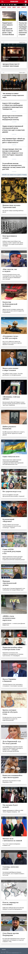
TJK (7, 5)
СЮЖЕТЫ (24, 7)
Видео (14, 7)
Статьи (9, 7)
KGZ (5, 5)
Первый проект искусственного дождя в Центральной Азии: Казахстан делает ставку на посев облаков (8, 28)
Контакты (4, 949)
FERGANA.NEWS (14, 2)
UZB (12, 5)
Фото (18, 7)
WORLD (15, 5)
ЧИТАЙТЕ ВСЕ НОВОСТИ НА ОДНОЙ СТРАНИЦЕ (14, 175)
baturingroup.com (15, 952)
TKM (9, 5)
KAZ (2, 5)
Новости (3, 7)
